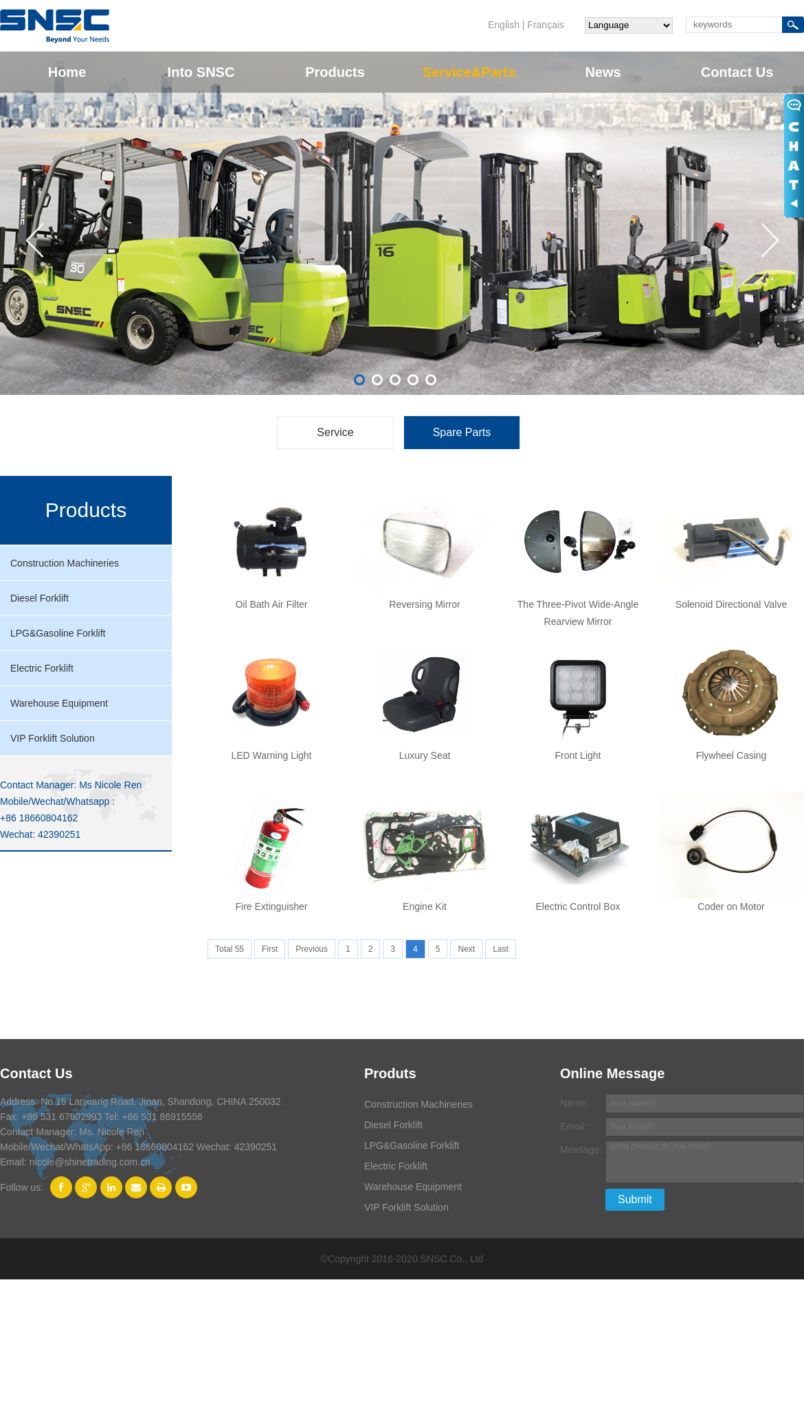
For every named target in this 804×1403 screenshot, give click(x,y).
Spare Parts (462, 432)
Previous (311, 949)
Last (501, 949)
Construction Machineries (64, 563)
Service (335, 432)
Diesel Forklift (39, 598)
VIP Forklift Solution (52, 738)
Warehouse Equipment (59, 703)
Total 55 (229, 949)
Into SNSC (201, 72)
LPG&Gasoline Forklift (58, 633)
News (603, 72)
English (504, 24)
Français (545, 24)
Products (335, 72)
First (270, 949)
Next (466, 949)
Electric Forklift (42, 668)
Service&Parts (469, 72)
